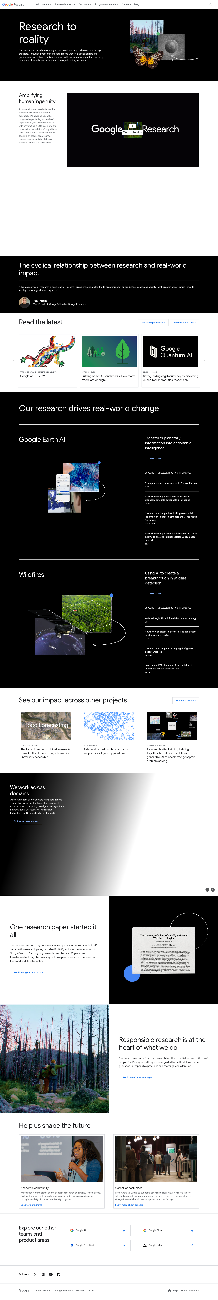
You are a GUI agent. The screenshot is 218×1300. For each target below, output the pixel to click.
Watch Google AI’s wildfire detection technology (170, 618)
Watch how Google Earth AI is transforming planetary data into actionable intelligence (167, 498)
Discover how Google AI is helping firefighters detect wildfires (169, 650)
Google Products (63, 1290)
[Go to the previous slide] (14, 361)
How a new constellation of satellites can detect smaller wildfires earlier (170, 633)
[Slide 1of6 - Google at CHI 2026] (47, 360)
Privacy (80, 1290)
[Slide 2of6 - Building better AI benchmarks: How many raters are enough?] (109, 360)
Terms (90, 1290)
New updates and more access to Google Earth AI (171, 483)
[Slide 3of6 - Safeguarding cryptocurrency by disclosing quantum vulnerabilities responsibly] (171, 360)
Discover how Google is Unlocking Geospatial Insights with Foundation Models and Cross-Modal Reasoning (171, 517)
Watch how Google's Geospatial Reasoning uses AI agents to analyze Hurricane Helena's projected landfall (171, 537)
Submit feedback (190, 1290)
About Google (43, 1290)
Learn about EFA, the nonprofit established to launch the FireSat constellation (169, 667)
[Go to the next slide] (204, 361)
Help (173, 1290)
